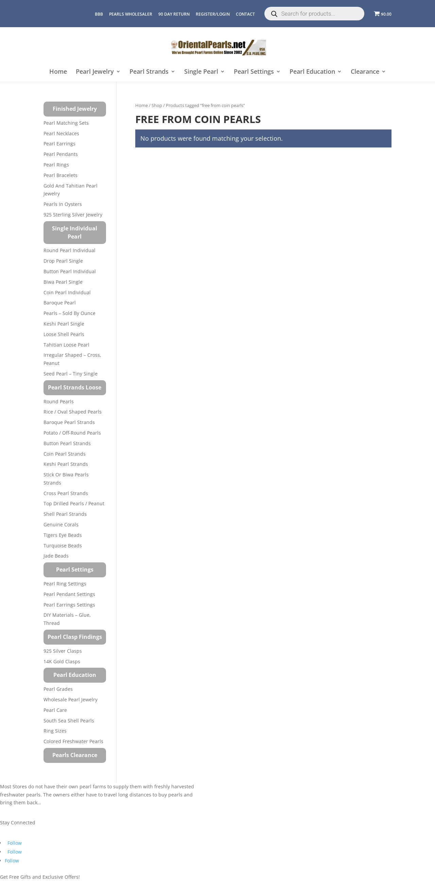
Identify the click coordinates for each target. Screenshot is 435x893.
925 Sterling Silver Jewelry (73, 214)
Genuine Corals (61, 524)
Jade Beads (56, 556)
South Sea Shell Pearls (69, 720)
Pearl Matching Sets (66, 123)
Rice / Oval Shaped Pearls (73, 411)
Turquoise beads (63, 545)
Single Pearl (201, 71)
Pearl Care (55, 710)
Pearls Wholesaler (130, 14)
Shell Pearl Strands (65, 514)
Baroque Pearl (60, 302)
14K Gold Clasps (62, 661)
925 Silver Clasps (63, 651)
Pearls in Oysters (63, 204)
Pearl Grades (58, 689)
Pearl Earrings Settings (69, 604)
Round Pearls (59, 401)
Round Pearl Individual (69, 250)
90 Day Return (174, 14)
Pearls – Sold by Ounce (69, 313)
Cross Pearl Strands (66, 493)
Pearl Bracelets (60, 175)
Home (58, 71)
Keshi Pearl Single (64, 323)
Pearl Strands (149, 71)
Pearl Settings (254, 71)
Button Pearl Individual (70, 271)
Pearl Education (312, 71)
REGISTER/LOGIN (213, 14)
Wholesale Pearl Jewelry (71, 699)
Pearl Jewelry (95, 71)
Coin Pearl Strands (65, 454)
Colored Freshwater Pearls (73, 741)
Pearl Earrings (59, 143)
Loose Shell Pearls (64, 334)
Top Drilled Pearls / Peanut (74, 503)
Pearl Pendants (61, 154)
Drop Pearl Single (63, 261)
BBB (99, 14)
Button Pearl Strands (67, 443)
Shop (157, 105)
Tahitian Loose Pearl (66, 345)
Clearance (365, 71)
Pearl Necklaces (61, 133)
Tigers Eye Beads (63, 535)
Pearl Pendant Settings (69, 594)
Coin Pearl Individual (67, 292)
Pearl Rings (56, 164)
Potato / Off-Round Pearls (72, 433)
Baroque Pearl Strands (69, 422)
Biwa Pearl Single (63, 282)
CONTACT (245, 14)
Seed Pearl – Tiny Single (71, 373)
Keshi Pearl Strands (66, 464)
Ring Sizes (55, 731)
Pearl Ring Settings (65, 583)
